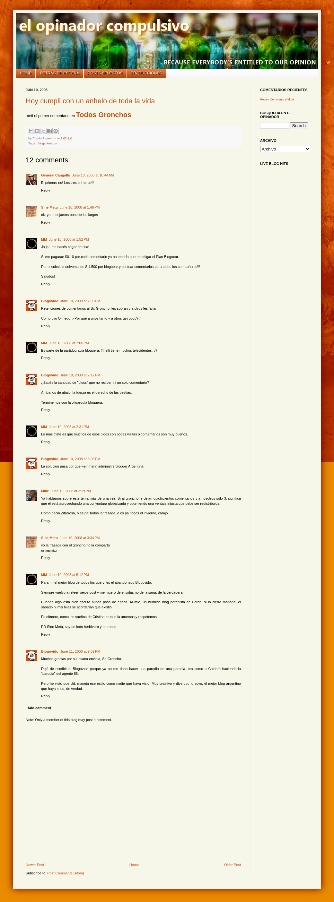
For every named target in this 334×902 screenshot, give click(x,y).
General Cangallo (55, 175)
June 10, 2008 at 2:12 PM (80, 375)
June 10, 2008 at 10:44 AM (93, 175)
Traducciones (146, 73)
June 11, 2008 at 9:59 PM (80, 651)
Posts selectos (105, 73)
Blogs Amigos (47, 143)
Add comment (39, 708)
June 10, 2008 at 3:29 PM (71, 491)
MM (44, 239)
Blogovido (49, 301)
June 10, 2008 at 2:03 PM (80, 301)
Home (25, 73)
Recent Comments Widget (277, 99)
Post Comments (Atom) (65, 873)
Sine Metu (49, 207)
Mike (45, 491)
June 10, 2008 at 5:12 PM (69, 575)
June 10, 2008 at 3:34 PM (80, 538)
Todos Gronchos (104, 115)
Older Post (232, 865)
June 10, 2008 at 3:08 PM (80, 459)
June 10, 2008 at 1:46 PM (80, 207)
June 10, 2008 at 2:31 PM (69, 427)
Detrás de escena (59, 73)
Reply (45, 190)
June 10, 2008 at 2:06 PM (69, 343)
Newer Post (35, 865)
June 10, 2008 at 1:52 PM (69, 239)
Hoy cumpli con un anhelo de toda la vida (90, 101)
